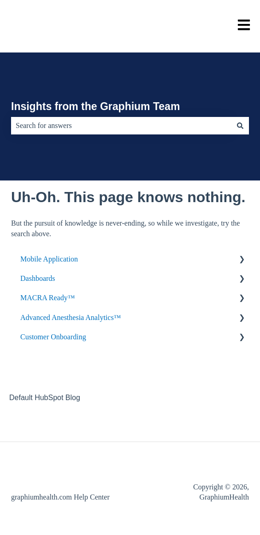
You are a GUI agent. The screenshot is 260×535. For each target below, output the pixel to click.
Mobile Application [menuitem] (49, 259)
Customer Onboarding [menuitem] (53, 337)
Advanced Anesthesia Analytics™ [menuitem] (70, 317)
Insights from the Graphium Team (95, 106)
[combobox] (121, 125)
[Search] (240, 125)
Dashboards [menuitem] (37, 278)
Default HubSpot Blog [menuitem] (44, 397)
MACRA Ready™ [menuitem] (47, 298)
